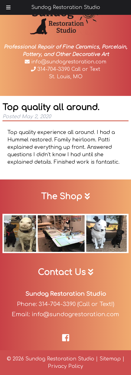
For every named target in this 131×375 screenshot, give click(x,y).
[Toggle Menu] (8, 7)
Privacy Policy (65, 366)
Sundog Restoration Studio (65, 7)
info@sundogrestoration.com (65, 62)
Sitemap (110, 359)
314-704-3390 (50, 69)
